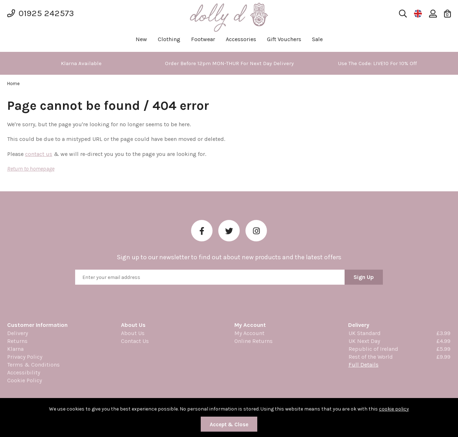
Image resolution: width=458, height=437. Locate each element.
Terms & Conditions (33, 364)
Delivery (17, 333)
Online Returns (253, 341)
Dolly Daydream (229, 17)
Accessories (241, 39)
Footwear (203, 39)
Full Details (364, 364)
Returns (17, 341)
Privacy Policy (24, 356)
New (141, 39)
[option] (81, 63)
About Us (133, 333)
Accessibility (23, 372)
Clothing (169, 39)
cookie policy (394, 409)
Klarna (15, 348)
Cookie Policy (24, 380)
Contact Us (135, 341)
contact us (38, 154)
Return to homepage (30, 168)
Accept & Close (229, 424)
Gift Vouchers (284, 39)
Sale (317, 39)
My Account (249, 333)
